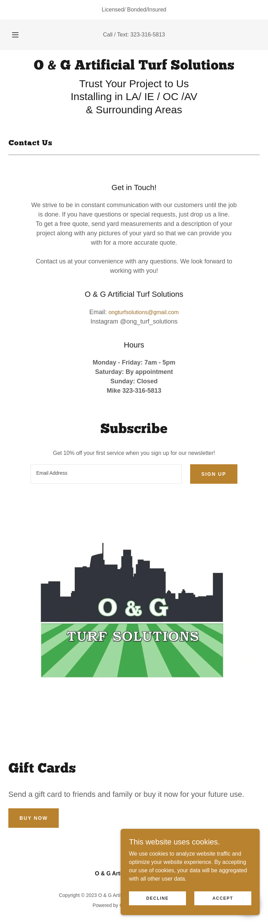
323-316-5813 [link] (147, 35)
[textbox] (106, 474)
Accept (222, 898)
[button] (19, 35)
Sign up (213, 474)
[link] (134, 68)
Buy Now (33, 818)
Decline (157, 898)
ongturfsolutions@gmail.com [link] (143, 312)
